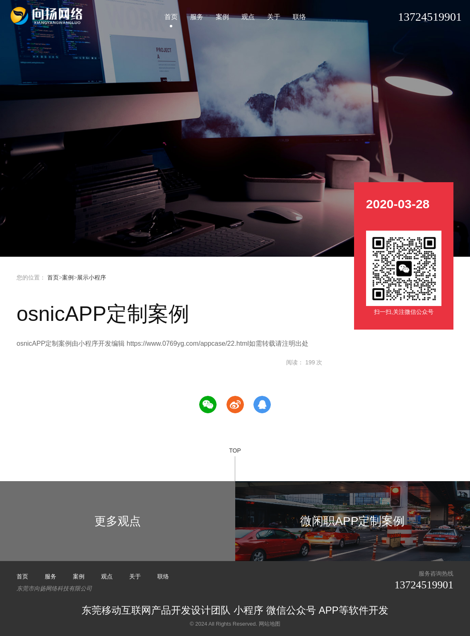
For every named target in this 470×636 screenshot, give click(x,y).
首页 (171, 18)
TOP (235, 464)
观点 (248, 18)
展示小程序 (91, 277)
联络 (299, 18)
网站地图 (269, 623)
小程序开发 (47, 17)
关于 (273, 18)
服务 (196, 18)
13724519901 (421, 584)
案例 (222, 18)
